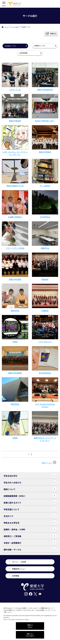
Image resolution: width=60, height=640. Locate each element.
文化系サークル (10, 46)
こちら (52, 610)
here (7, 619)
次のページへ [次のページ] (47, 463)
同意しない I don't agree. (30, 635)
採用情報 (15, 576)
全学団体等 (23, 53)
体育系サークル (39, 45)
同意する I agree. (30, 626)
